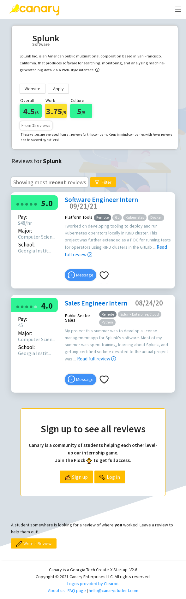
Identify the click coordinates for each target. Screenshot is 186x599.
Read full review (96, 359)
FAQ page (77, 590)
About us (56, 590)
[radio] (18, 204)
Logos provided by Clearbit (93, 583)
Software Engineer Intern (101, 199)
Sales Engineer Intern (96, 303)
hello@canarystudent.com (113, 590)
